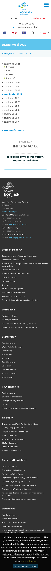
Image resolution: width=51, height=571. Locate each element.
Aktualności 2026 (11, 63)
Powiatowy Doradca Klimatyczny (15, 273)
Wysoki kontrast (38, 18)
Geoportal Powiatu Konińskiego (15, 431)
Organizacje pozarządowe (13, 260)
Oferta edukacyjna (10, 443)
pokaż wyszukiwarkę (33, 33)
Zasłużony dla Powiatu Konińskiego (16, 489)
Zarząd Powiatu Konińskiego (13, 470)
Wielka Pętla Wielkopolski (12, 347)
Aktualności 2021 (10, 98)
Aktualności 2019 (10, 106)
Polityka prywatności (10, 515)
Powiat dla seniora (9, 435)
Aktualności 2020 (11, 102)
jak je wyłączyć (28, 561)
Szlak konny (7, 366)
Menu (46, 4)
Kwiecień (10, 78)
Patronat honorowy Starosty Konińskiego (19, 485)
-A (10, 18)
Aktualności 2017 (11, 114)
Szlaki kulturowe (8, 362)
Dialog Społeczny (9, 277)
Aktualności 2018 (11, 110)
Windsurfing (7, 351)
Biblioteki (5, 285)
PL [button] (43, 33)
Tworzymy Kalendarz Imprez (13, 296)
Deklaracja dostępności (12, 526)
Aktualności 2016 (11, 117)
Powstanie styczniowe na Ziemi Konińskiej (19, 408)
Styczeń (10, 66)
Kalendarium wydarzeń (11, 450)
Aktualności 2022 (26, 53)
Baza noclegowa (9, 373)
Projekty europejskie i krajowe (13, 428)
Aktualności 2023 (11, 90)
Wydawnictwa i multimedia (13, 439)
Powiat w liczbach (9, 316)
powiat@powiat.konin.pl (27, 27)
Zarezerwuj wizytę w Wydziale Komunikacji (19, 256)
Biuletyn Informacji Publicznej (14, 522)
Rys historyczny (8, 393)
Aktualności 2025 (11, 82)
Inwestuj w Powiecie (10, 320)
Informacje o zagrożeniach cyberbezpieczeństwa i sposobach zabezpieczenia (23, 531)
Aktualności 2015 (11, 121)
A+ (16, 18)
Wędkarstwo (7, 377)
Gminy (5, 404)
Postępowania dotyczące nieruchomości (19, 499)
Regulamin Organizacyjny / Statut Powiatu (20, 478)
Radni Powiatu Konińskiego (13, 474)
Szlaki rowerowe (8, 343)
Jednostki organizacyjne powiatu (16, 481)
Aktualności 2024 (11, 86)
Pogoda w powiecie (10, 447)
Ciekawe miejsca (9, 369)
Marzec (10, 74)
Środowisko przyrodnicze (12, 397)
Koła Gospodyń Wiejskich (12, 289)
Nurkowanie (7, 354)
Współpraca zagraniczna (13, 400)
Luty (8, 70)
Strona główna (8, 53)
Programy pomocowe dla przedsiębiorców (19, 327)
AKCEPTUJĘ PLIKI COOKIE (25, 566)
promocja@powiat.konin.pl (20, 237)
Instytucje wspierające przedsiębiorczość (19, 323)
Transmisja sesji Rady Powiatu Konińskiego (20, 424)
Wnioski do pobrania (10, 270)
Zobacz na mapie (9, 211)
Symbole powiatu (9, 466)
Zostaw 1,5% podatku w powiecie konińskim (20, 300)
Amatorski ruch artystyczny (13, 292)
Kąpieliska (6, 358)
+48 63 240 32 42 (26, 23)
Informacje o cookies (10, 519)
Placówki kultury (8, 281)
